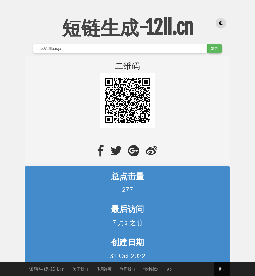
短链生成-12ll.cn (46, 268)
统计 (222, 269)
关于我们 (80, 269)
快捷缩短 (151, 269)
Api (169, 269)
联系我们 (127, 269)
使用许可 (104, 269)
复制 (215, 48)
